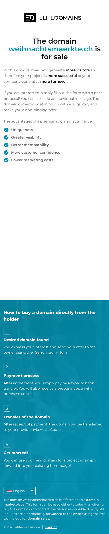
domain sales (38, 518)
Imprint (51, 527)
